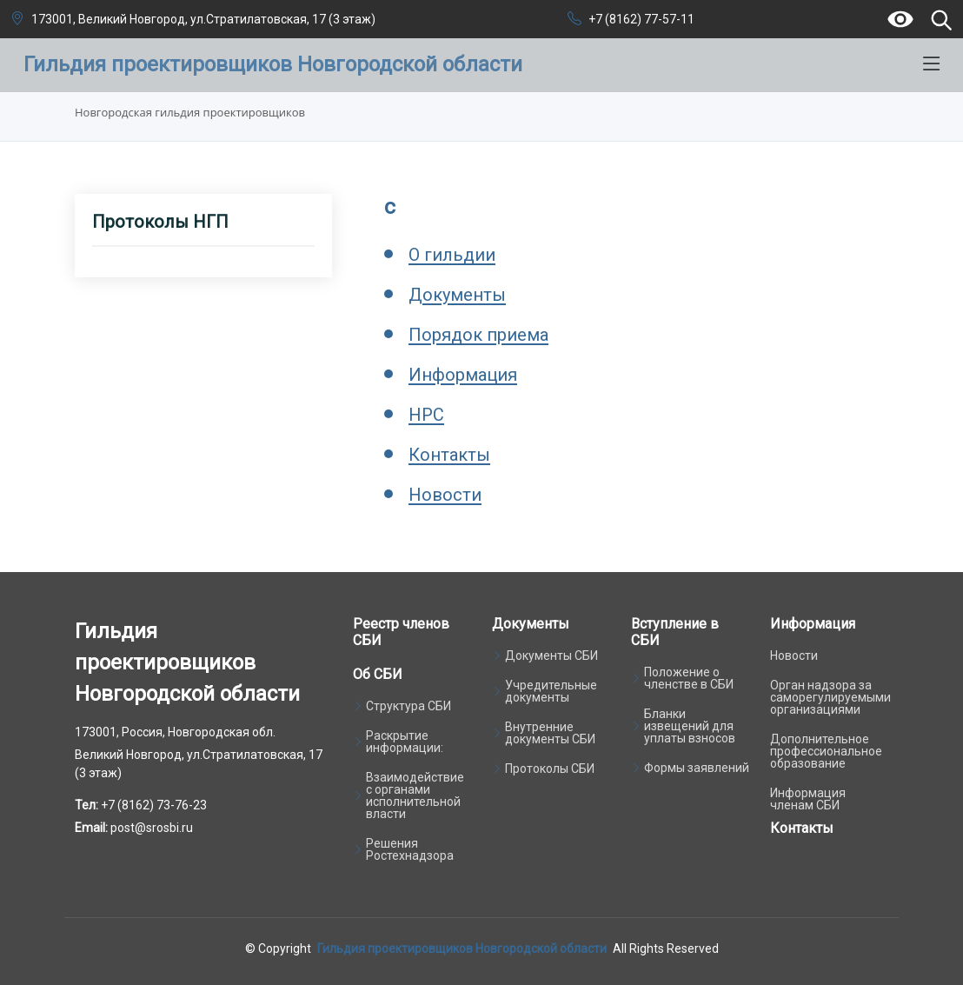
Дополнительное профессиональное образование (826, 751)
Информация (462, 374)
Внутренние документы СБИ (550, 733)
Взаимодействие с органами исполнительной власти (415, 795)
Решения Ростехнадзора (410, 849)
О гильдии (451, 254)
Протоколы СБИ (549, 768)
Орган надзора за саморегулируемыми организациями (830, 697)
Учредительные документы (551, 691)
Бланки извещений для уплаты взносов (689, 726)
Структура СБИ (408, 706)
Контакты (449, 454)
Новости (445, 494)
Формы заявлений (696, 768)
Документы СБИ (551, 655)
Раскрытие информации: (404, 741)
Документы (457, 294)
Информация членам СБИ (808, 799)
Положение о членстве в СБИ (689, 678)
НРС (426, 414)
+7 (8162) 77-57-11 (641, 19)
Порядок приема (478, 334)
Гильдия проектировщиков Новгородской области (462, 948)
